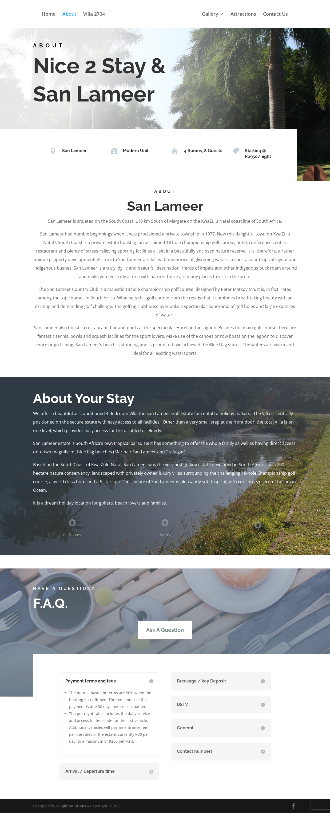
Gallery (210, 14)
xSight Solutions (71, 805)
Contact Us (275, 14)
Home (48, 14)
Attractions (243, 14)
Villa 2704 (94, 14)
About (69, 14)
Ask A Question (165, 630)
